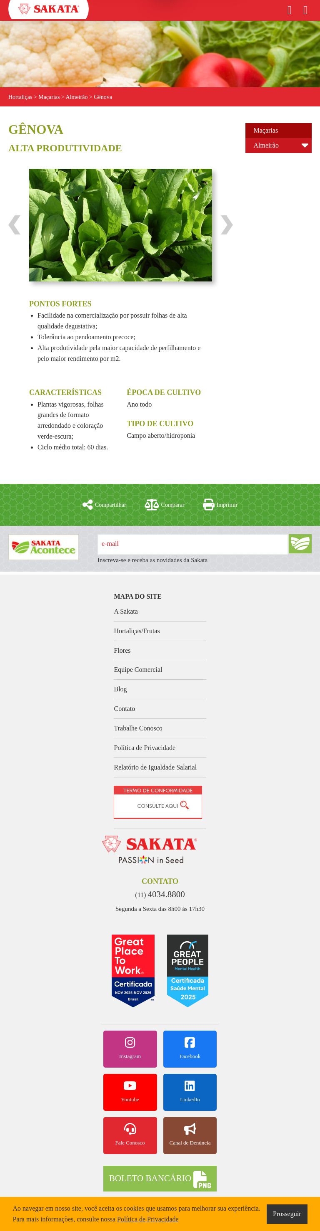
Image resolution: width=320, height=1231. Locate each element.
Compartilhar (104, 505)
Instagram (130, 1048)
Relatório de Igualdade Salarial (155, 767)
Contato (124, 708)
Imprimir (220, 505)
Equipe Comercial (138, 669)
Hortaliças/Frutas (137, 630)
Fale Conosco (130, 1134)
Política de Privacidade (144, 747)
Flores (122, 650)
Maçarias (266, 130)
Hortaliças (20, 97)
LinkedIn (190, 1091)
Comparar (165, 505)
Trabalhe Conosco (138, 728)
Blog (120, 689)
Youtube (130, 1091)
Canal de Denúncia (190, 1134)
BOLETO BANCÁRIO (160, 1179)
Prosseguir (287, 1213)
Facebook (190, 1048)
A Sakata (126, 611)
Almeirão (266, 145)
